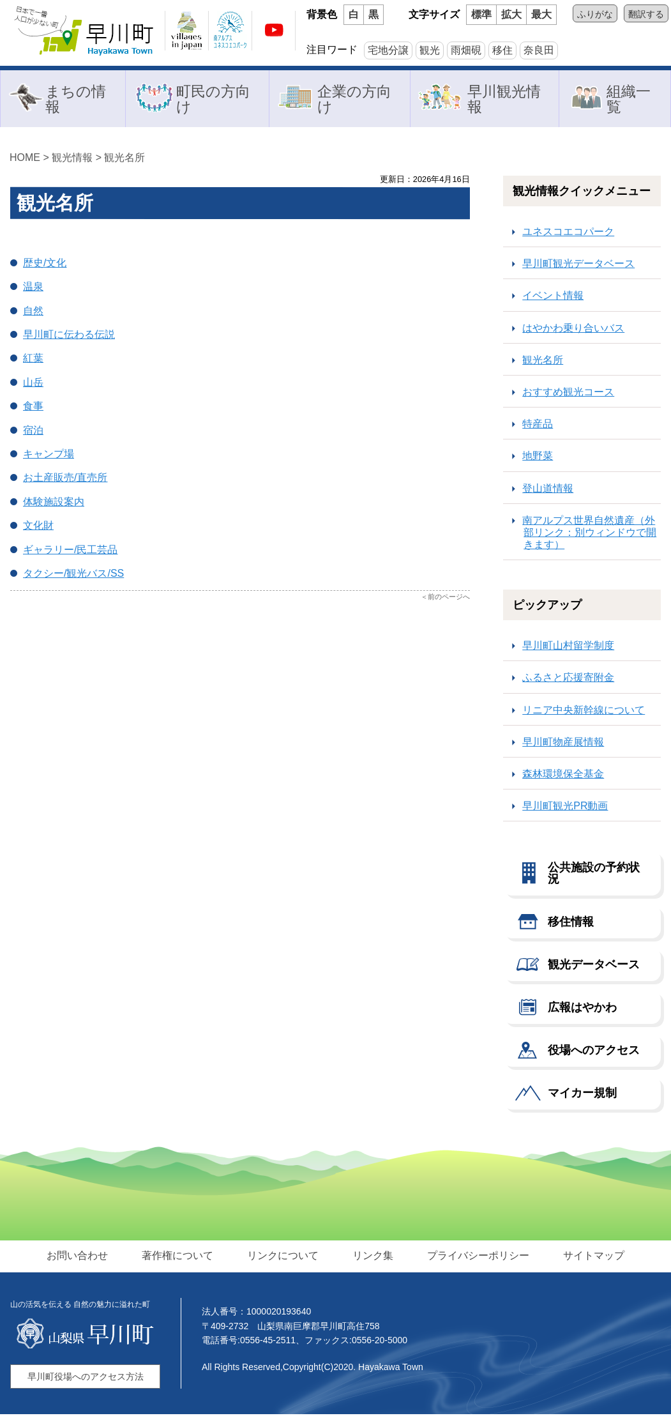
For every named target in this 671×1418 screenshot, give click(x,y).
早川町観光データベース (578, 267)
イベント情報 (553, 299)
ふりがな (595, 14)
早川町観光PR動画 (565, 809)
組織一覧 (629, 100)
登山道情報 (547, 492)
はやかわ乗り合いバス (573, 331)
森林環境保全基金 (563, 777)
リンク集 (372, 1259)
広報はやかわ (582, 1011)
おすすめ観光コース (568, 395)
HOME (25, 161)
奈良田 (539, 50)
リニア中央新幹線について (583, 713)
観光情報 (72, 161)
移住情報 (571, 925)
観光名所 (124, 161)
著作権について (180, 1259)
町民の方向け (213, 100)
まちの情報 (75, 100)
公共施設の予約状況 (594, 877)
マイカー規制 (582, 1096)
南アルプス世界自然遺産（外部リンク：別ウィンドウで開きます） (589, 536)
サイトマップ (589, 1259)
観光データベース (594, 968)
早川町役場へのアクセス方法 (85, 1380)
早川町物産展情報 (563, 745)
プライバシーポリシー (476, 1259)
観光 (429, 50)
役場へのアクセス (594, 1054)
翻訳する (646, 14)
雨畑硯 (466, 50)
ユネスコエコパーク (568, 235)
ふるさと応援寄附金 (568, 681)
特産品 (537, 427)
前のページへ (449, 600)
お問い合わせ (82, 1259)
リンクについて (284, 1259)
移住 (502, 50)
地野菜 (537, 459)
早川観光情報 (504, 100)
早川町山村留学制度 (568, 649)
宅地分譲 (388, 50)
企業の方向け (354, 100)
